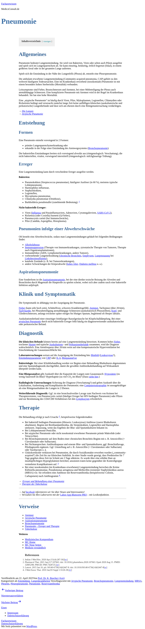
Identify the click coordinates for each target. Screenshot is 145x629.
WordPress (31, 626)
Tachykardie (25, 310)
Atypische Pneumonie (32, 114)
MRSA (138, 581)
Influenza (36, 212)
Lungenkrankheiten (40, 581)
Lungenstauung (102, 255)
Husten (32, 344)
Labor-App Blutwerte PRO (73, 494)
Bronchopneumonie (98, 148)
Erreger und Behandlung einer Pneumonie (43, 481)
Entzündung (24, 581)
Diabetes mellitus (88, 264)
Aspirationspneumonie (54, 279)
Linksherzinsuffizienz (35, 258)
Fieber (22, 308)
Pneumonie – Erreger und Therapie (42, 526)
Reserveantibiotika (50, 583)
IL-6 (58, 358)
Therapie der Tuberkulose (34, 484)
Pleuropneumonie (19, 583)
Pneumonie (34, 583)
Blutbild (95, 355)
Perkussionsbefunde (79, 344)
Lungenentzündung (123, 581)
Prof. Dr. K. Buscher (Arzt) (51, 578)
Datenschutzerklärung (12, 623)
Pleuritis (5, 583)
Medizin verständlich (35, 547)
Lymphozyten (82, 399)
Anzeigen (47, 41)
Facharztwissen (8, 3)
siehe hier (93, 376)
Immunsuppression (34, 247)
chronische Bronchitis (70, 255)
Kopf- (114, 310)
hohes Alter (72, 264)
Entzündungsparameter (30, 358)
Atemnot (93, 308)
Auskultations (56, 344)
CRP (48, 358)
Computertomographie (95, 385)
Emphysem (88, 255)
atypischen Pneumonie (30, 321)
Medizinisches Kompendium (39, 539)
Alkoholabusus (32, 244)
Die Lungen (27, 111)
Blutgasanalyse (69, 358)
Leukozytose (106, 355)
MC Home (30, 542)
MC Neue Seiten (33, 545)
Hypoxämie (110, 374)
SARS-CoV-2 (104, 212)
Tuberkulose (31, 529)
